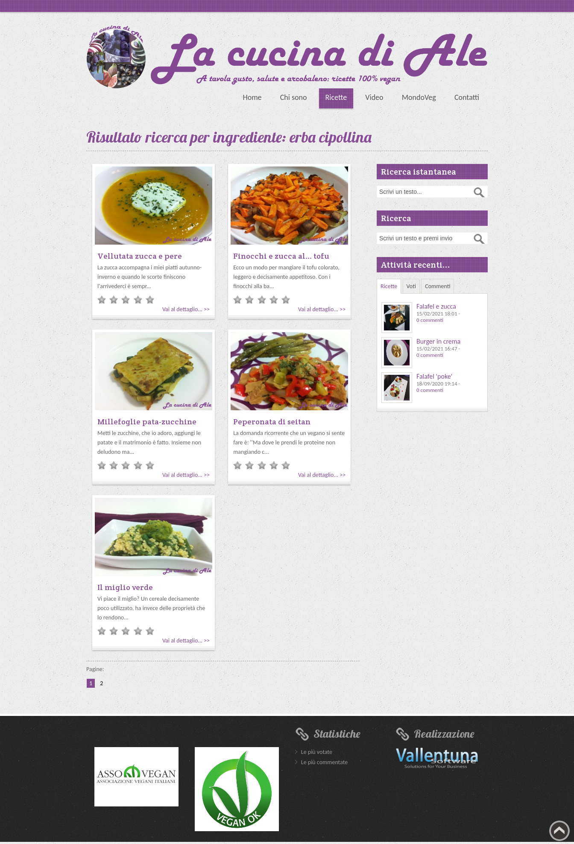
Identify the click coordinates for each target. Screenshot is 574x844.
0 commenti (429, 320)
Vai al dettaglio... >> (186, 309)
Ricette (336, 97)
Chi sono (293, 97)
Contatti (466, 97)
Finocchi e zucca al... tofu (281, 256)
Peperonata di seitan (271, 421)
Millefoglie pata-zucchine (146, 421)
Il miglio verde (125, 587)
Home (252, 97)
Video (374, 97)
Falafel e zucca (436, 306)
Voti (411, 286)
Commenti (437, 286)
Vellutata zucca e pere (139, 256)
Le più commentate (324, 762)
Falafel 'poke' (434, 376)
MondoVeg (419, 97)
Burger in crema (438, 341)
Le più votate (316, 752)
